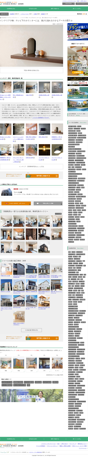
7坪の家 (70, 210)
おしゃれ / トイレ (72, 272)
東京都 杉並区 (71, 201)
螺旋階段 (77, 283)
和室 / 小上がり (82, 428)
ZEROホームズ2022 (6, 291)
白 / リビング (71, 383)
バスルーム (79, 267)
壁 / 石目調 (82, 378)
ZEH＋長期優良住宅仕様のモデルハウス (19, 291)
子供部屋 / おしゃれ (72, 421)
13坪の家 (75, 212)
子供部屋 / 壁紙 (71, 424)
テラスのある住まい (72, 185)
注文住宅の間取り (72, 130)
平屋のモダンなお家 (6, 275)
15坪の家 (75, 214)
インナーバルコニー (80, 353)
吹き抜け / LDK (78, 360)
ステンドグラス (79, 297)
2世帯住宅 (70, 128)
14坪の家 (70, 214)
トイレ (79, 270)
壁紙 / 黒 (70, 369)
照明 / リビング (78, 387)
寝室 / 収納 (76, 324)
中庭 (85, 274)
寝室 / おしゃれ (79, 410)
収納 (77, 272)
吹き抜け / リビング (72, 381)
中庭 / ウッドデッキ (72, 338)
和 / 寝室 (81, 412)
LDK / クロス (71, 367)
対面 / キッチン (71, 265)
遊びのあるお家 (19, 307)
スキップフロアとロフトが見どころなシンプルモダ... (6, 308)
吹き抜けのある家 (72, 169)
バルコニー (75, 276)
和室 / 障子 (71, 428)
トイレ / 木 (71, 322)
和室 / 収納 (76, 428)
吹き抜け (80, 276)
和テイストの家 (78, 167)
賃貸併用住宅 (71, 232)
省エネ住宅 (78, 205)
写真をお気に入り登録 (48, 203)
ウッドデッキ (73, 279)
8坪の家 (74, 210)
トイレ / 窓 (71, 317)
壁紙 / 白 (81, 367)
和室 (79, 214)
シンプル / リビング (72, 385)
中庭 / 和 (82, 342)
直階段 (70, 281)
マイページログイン (81, 3)
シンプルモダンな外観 (81, 254)
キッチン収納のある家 (73, 178)
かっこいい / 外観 (72, 254)
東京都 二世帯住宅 (72, 198)
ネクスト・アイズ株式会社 (35, 452)
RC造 (73, 167)
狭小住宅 (79, 126)
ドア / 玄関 (71, 258)
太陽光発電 (84, 205)
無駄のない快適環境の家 (31, 291)
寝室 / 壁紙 (76, 412)
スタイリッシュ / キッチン (73, 408)
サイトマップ (72, 443)
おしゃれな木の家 (72, 187)
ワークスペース (71, 237)
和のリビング (71, 216)
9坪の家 (79, 210)
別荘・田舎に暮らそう (82, 137)
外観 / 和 (70, 256)
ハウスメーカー (25, 14)
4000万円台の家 (79, 142)
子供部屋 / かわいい (81, 419)
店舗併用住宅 (80, 230)
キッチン (80, 263)
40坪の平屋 (71, 239)
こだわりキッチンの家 (73, 133)
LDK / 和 (76, 367)
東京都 (83, 187)
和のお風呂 (77, 216)
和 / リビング (79, 381)
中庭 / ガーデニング (72, 340)
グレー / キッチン (78, 403)
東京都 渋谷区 (71, 203)
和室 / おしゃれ (78, 424)
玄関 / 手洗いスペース (73, 313)
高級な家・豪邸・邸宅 (73, 135)
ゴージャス (71, 288)
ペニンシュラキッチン (73, 230)
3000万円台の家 (72, 142)
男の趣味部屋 (78, 237)
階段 (81, 279)
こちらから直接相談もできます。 (41, 117)
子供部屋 (78, 221)
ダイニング (76, 263)
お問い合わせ (84, 1)
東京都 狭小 (80, 194)
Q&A (78, 1)
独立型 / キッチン (79, 265)
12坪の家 (80, 212)
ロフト (81, 274)
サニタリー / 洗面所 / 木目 (73, 310)
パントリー (71, 331)
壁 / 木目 (78, 376)
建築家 (43, 14)
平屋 (69, 167)
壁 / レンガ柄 (71, 378)
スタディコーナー (72, 292)
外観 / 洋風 (75, 256)
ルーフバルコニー (72, 353)
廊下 (79, 290)
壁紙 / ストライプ (72, 376)
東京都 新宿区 (77, 201)
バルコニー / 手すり (81, 349)
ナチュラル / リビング (73, 390)
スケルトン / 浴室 (79, 315)
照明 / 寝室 (79, 415)
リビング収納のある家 (73, 176)
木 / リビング (77, 383)
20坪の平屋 (82, 239)
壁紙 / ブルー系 (82, 369)
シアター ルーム (72, 153)
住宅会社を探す (33, 8)
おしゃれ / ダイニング (73, 394)
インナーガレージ (72, 221)
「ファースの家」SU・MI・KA (31, 307)
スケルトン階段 (71, 283)
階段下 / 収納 (77, 333)
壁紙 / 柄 (76, 374)
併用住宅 (80, 133)
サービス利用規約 (40, 446)
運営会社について (82, 443)
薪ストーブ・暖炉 (72, 297)
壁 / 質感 (76, 378)
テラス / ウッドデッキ (73, 344)
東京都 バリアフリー (72, 194)
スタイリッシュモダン (78, 288)
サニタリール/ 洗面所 (72, 270)
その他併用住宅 (78, 232)
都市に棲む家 (42, 137)
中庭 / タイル (79, 338)
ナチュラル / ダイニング (80, 392)
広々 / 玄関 (78, 358)
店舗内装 (70, 301)
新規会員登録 (68, 3)
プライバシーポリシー (52, 446)
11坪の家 (70, 212)
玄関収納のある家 (81, 178)
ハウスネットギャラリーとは (69, 1)
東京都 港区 (79, 198)
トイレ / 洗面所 (71, 315)
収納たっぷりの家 (72, 171)
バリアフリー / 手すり (81, 162)
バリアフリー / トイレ (79, 160)
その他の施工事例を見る (31, 330)
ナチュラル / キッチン (81, 401)
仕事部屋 (78, 292)
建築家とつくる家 (79, 139)
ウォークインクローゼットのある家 (75, 173)
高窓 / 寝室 (77, 417)
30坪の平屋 (76, 239)
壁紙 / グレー (75, 369)
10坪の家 (83, 210)
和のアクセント (71, 219)
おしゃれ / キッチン (72, 401)
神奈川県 (77, 203)
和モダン (77, 219)
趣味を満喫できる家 (72, 151)
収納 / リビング (71, 387)
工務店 (35, 14)
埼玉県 (81, 203)
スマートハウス (71, 205)
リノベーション (83, 448)
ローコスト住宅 (71, 139)
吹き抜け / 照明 (71, 358)
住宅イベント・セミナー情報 (79, 446)
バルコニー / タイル (72, 349)
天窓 (84, 276)
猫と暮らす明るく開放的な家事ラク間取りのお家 (44, 276)
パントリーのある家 (72, 180)
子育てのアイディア (72, 223)
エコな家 (78, 187)
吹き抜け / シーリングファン (74, 356)
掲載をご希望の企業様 (65, 446)
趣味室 (83, 292)
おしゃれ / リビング (81, 385)
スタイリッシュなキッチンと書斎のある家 (18, 139)
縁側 (78, 279)
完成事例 (12, 14)
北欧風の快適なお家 (44, 95)
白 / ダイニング (71, 392)
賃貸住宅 (78, 130)
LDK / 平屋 (82, 365)
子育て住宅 (83, 128)
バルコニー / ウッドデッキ (73, 347)
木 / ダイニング (81, 394)
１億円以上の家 (71, 146)
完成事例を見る (11, 8)
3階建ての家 (71, 164)
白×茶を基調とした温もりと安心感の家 (56, 276)
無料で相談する (55, 8)
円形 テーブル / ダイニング (73, 399)
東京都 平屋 (78, 189)
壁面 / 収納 (71, 324)
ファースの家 (18, 192)
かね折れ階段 (75, 281)
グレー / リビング (81, 390)
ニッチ (70, 299)
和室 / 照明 (71, 426)
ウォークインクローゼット (73, 274)
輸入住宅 (84, 169)
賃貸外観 (70, 304)
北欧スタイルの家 (81, 180)
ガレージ (82, 283)
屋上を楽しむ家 (80, 185)
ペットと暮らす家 (72, 155)
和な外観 (82, 216)
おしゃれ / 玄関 (77, 258)
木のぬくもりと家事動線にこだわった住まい (5, 97)
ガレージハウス (77, 128)
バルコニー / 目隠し (72, 351)
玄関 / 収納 (83, 322)
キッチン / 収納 (77, 322)
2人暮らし (83, 164)
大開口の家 (79, 169)
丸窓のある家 (29, 157)
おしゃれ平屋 (71, 241)
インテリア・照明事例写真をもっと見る (31, 166)
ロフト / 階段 (71, 335)
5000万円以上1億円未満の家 (74, 144)
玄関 (80, 256)
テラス (70, 276)
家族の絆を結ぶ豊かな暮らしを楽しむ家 (44, 307)
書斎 (82, 290)
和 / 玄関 (82, 358)
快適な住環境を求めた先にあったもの (44, 291)
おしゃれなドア (75, 299)
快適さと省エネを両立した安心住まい (19, 323)
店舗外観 (80, 301)
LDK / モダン (71, 365)
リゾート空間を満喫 (82, 135)
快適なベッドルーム (80, 155)
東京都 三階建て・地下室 (80, 196)
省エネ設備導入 (71, 207)
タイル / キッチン (72, 410)
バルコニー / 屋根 (80, 351)
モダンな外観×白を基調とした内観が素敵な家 (31, 276)
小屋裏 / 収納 (71, 333)
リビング (70, 263)
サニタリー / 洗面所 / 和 (73, 308)
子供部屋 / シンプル (72, 419)
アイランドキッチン (72, 228)
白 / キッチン (71, 403)
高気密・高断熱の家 (72, 126)
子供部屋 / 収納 (80, 421)
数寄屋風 (75, 290)
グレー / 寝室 (71, 417)
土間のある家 (78, 153)
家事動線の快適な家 (72, 137)
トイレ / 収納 (76, 317)
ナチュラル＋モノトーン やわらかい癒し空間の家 (18, 159)
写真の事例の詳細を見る (31, 70)
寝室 (84, 265)
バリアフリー (71, 160)
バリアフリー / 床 (72, 162)
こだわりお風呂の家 (81, 151)
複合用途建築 (82, 299)
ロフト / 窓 (77, 335)
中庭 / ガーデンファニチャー (74, 342)
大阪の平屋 (29, 95)
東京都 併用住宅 (72, 196)
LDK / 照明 (77, 365)
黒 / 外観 (75, 304)
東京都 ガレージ (72, 189)
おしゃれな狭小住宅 (79, 207)
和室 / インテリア (77, 426)
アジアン (70, 290)
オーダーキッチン (81, 228)
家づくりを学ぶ (77, 8)
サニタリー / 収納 (81, 313)
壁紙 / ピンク (71, 374)
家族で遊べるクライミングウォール (56, 291)
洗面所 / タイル (82, 310)
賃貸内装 (75, 301)
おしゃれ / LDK (71, 360)
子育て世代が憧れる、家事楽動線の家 (19, 276)
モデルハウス (77, 164)
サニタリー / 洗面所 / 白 (73, 306)
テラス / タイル (81, 344)
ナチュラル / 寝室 (72, 415)
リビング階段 (81, 281)
